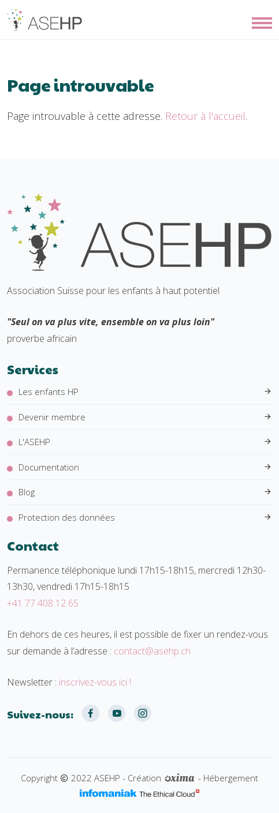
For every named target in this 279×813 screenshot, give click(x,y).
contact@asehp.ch (152, 651)
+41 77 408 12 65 (43, 603)
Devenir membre (145, 417)
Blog (145, 492)
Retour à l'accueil (205, 116)
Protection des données (145, 517)
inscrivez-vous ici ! (95, 682)
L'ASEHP (145, 442)
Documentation (145, 467)
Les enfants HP (145, 391)
